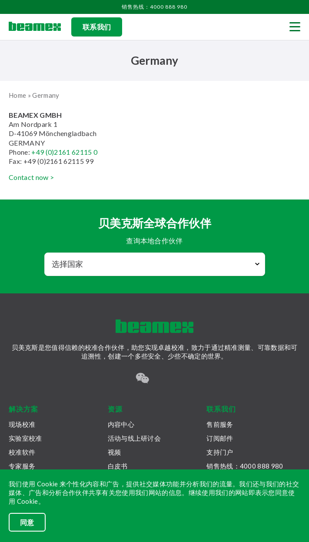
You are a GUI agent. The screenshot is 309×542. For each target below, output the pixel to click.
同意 (27, 522)
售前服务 (219, 424)
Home (17, 95)
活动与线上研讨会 (134, 438)
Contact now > (31, 177)
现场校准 (22, 424)
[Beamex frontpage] (35, 27)
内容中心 (121, 424)
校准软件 (22, 452)
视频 (114, 452)
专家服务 (22, 466)
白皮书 (118, 466)
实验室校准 (25, 438)
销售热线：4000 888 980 (154, 6)
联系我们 (97, 27)
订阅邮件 (219, 438)
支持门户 (219, 452)
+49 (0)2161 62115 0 (64, 152)
